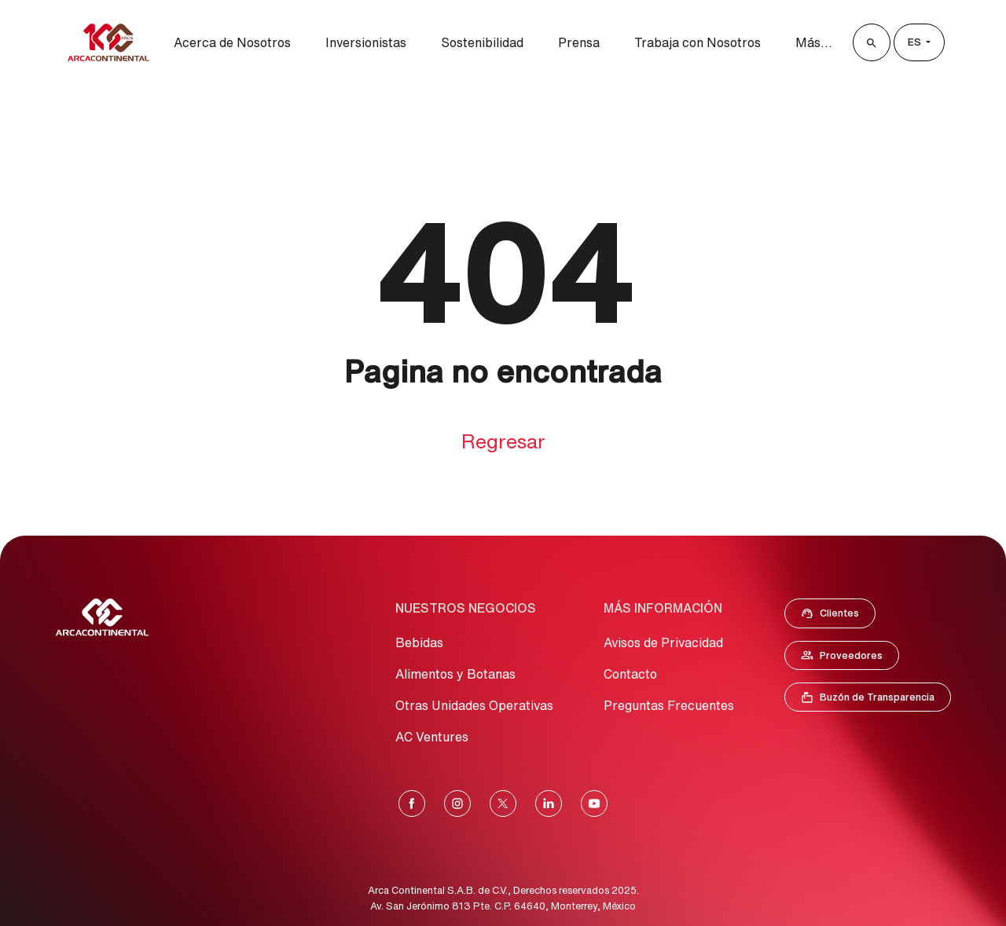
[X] (503, 803)
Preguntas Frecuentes (669, 705)
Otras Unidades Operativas (474, 705)
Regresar (503, 441)
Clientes (834, 616)
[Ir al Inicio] (102, 617)
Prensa (579, 42)
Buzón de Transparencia (875, 700)
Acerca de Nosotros (232, 42)
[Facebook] (411, 803)
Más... (813, 42)
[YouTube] (594, 803)
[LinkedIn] (548, 803)
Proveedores (849, 658)
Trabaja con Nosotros (697, 42)
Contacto (630, 674)
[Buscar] (871, 42)
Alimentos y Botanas (455, 674)
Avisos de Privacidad (663, 642)
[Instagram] (457, 803)
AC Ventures (431, 736)
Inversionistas (365, 42)
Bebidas (419, 642)
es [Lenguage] (915, 42)
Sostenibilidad (482, 42)
